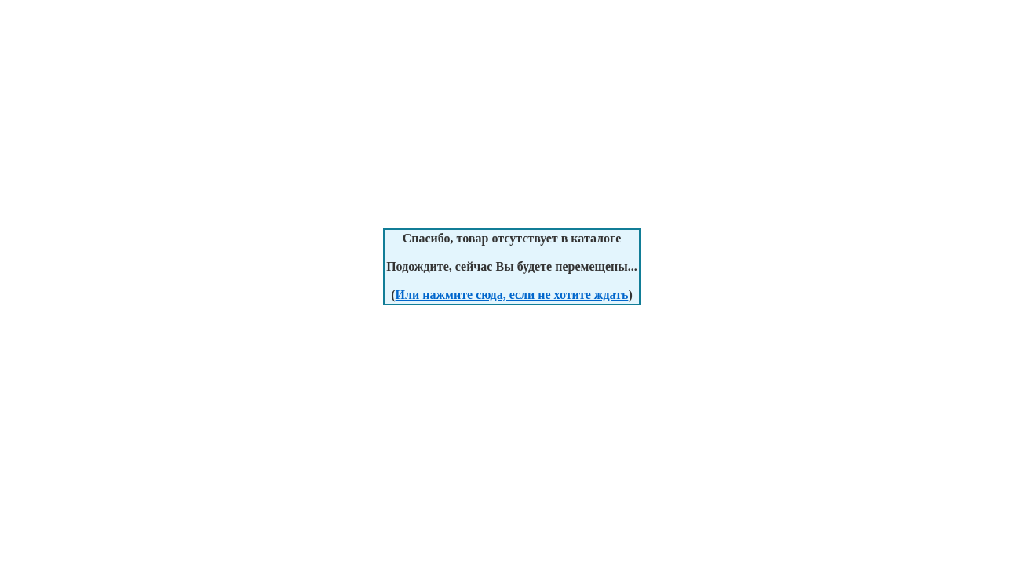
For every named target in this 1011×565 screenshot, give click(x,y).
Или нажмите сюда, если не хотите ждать (512, 294)
